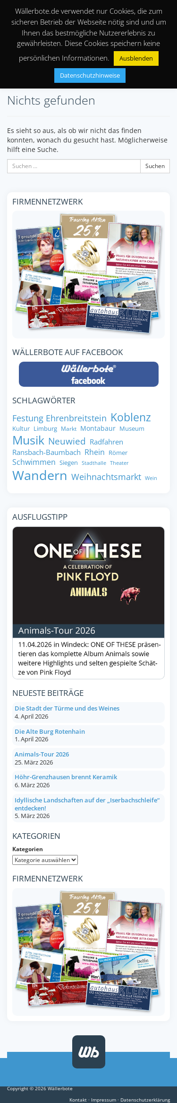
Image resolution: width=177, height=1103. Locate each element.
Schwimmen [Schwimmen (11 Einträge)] (34, 462)
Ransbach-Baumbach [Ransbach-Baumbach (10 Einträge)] (46, 452)
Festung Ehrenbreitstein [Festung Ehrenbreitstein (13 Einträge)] (59, 418)
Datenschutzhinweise (90, 75)
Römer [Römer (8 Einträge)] (118, 453)
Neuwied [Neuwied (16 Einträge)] (67, 441)
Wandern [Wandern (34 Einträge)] (39, 475)
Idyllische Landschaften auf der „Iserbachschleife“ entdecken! (87, 804)
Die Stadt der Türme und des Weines (67, 708)
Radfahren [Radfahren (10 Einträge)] (106, 441)
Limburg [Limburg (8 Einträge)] (45, 429)
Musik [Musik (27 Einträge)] (28, 440)
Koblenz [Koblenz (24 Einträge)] (130, 417)
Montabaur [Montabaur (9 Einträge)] (98, 428)
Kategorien (27, 849)
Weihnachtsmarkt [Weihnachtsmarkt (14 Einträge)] (106, 476)
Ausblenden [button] (136, 58)
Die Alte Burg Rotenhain (50, 731)
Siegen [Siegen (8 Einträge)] (68, 463)
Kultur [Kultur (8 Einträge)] (21, 429)
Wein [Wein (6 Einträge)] (151, 478)
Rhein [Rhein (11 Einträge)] (94, 452)
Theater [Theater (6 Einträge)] (119, 463)
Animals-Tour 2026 (42, 754)
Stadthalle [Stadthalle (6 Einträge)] (94, 463)
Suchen (155, 166)
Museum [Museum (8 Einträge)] (131, 429)
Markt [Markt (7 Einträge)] (68, 428)
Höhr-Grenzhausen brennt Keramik (66, 777)
